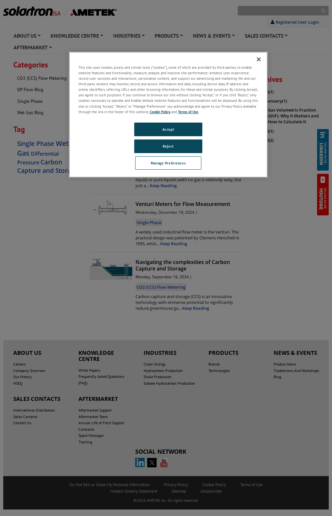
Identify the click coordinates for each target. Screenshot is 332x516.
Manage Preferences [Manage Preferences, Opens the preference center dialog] (168, 163)
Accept (168, 129)
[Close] (259, 59)
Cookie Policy (160, 111)
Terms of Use (188, 111)
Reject (168, 146)
